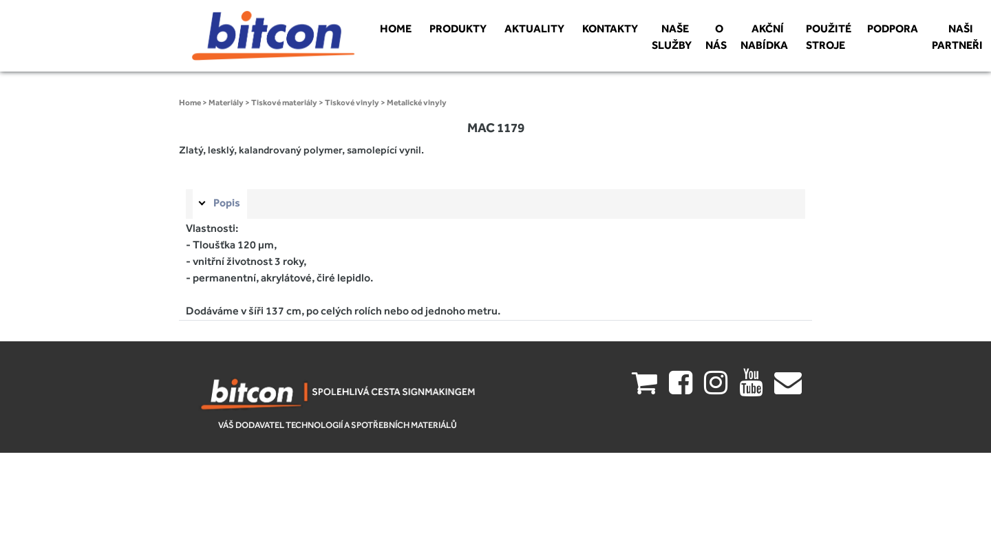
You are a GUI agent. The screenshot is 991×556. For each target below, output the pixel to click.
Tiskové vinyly (352, 102)
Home (190, 102)
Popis (226, 202)
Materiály (226, 102)
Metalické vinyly (417, 102)
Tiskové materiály (284, 102)
